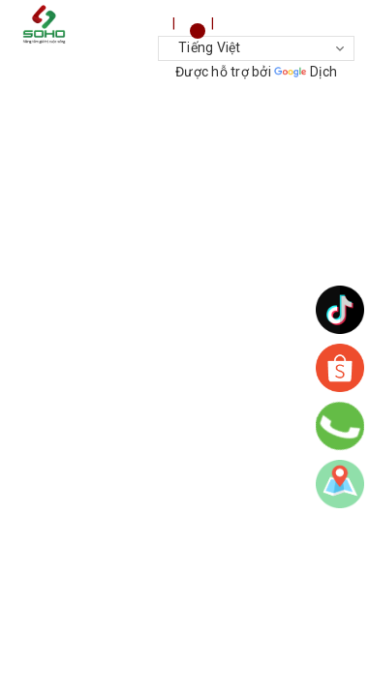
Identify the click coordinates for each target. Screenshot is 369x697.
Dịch (305, 71)
